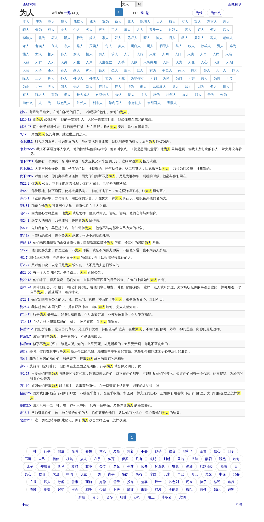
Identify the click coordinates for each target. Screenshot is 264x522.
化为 (42, 38)
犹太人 (40, 95)
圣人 (114, 70)
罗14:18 (25, 322)
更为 (102, 30)
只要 (236, 474)
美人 (121, 46)
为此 (121, 78)
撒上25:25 (27, 149)
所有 (139, 474)
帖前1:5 (25, 393)
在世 (33, 482)
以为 (188, 86)
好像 (102, 482)
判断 (166, 459)
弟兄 (116, 466)
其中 (88, 466)
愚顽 (189, 466)
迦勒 (231, 489)
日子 (231, 451)
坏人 (54, 38)
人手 (121, 62)
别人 (51, 21)
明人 (150, 46)
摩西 (153, 474)
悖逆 (217, 482)
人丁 (127, 54)
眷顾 (33, 489)
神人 (89, 70)
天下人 (221, 70)
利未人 (98, 103)
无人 (51, 86)
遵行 (231, 482)
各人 (89, 30)
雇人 (127, 30)
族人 (185, 95)
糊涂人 (27, 38)
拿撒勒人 (134, 103)
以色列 (174, 482)
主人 (144, 95)
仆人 (64, 54)
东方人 (212, 21)
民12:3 (24, 134)
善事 (75, 482)
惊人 (159, 38)
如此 (217, 489)
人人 (51, 62)
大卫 (55, 474)
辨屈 (82, 497)
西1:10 (24, 386)
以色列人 (64, 103)
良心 (28, 474)
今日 (102, 489)
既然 (222, 459)
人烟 (229, 62)
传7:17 (24, 235)
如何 (236, 459)
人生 (76, 62)
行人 (118, 86)
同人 (235, 70)
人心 (204, 62)
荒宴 (144, 482)
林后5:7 (25, 336)
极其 (69, 459)
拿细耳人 (154, 103)
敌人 (197, 21)
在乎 (97, 459)
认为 (178, 62)
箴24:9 (24, 220)
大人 (159, 21)
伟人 (204, 78)
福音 (172, 451)
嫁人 (92, 38)
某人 (178, 46)
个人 (76, 30)
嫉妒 (125, 474)
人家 (152, 54)
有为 (54, 95)
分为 (38, 30)
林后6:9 (25, 344)
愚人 (67, 95)
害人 (188, 30)
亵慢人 (172, 103)
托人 (51, 78)
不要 (144, 451)
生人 (127, 70)
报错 (239, 504)
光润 (182, 497)
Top (27, 504)
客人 (213, 38)
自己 (42, 459)
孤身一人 (156, 30)
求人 (114, 54)
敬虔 (61, 482)
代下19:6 (26, 176)
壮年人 (171, 95)
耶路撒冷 (206, 466)
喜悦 (88, 451)
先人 (76, 86)
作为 (223, 95)
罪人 (198, 95)
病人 (64, 21)
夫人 (64, 30)
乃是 (116, 451)
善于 (116, 482)
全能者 (174, 489)
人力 (203, 54)
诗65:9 (24, 191)
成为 (93, 21)
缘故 (130, 489)
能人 (25, 54)
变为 (38, 21)
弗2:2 (24, 351)
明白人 (136, 46)
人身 (64, 62)
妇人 (51, 30)
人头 (166, 62)
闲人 (64, 86)
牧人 (191, 46)
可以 (194, 474)
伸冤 (111, 459)
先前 (130, 466)
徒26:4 (24, 307)
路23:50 (25, 272)
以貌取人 (159, 86)
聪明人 (145, 21)
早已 (180, 474)
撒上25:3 (26, 141)
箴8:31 (24, 206)
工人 (114, 30)
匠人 (146, 38)
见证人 (132, 38)
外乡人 (78, 78)
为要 (229, 78)
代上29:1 (26, 168)
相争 (88, 489)
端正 (151, 497)
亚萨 (116, 489)
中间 (69, 474)
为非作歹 (137, 78)
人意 (25, 70)
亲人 (76, 54)
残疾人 (78, 21)
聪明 (42, 474)
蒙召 (208, 459)
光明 (153, 459)
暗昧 (123, 497)
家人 (105, 38)
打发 (158, 489)
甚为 (102, 70)
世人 (140, 70)
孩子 (203, 482)
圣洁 (180, 459)
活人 (67, 38)
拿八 (102, 451)
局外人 (199, 38)
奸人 (118, 38)
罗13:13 (25, 314)
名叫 (75, 451)
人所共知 (150, 62)
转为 (156, 95)
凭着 (130, 451)
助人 (131, 95)
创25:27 (25, 127)
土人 (38, 78)
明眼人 (164, 46)
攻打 (75, 466)
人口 (178, 54)
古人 (140, 30)
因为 (200, 86)
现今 (189, 482)
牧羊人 (206, 46)
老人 (25, 46)
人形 (216, 62)
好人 (200, 30)
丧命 (109, 497)
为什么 (216, 13)
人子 (38, 70)
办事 (111, 474)
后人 (226, 30)
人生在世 (105, 62)
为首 (216, 78)
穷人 (102, 54)
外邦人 (82, 103)
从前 (194, 459)
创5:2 (24, 112)
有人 (25, 95)
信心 (217, 451)
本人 (26, 21)
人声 (89, 62)
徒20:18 (25, 280)
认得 (137, 497)
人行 (140, 54)
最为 (211, 95)
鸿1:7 (24, 257)
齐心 (95, 497)
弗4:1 (24, 359)
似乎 (158, 451)
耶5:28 (24, 250)
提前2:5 (25, 405)
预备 (144, 466)
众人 (118, 95)
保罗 (125, 459)
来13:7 (24, 413)
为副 (153, 78)
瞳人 (25, 78)
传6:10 (24, 228)
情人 (89, 54)
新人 (89, 86)
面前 (88, 482)
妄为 (108, 78)
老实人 (40, 46)
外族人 (94, 78)
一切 (97, 474)
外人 (64, 78)
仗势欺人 (102, 95)
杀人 (51, 70)
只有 (139, 459)
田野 (144, 489)
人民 (216, 54)
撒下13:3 (26, 161)
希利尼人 (115, 103)
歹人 (185, 21)
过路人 (174, 30)
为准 (38, 86)
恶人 (226, 21)
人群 (38, 62)
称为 (105, 21)
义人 (175, 86)
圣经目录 (235, 4)
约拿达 (160, 466)
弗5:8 (24, 366)
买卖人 (94, 46)
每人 (108, 46)
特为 (194, 70)
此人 (131, 21)
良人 (54, 46)
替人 (206, 70)
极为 (80, 38)
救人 (184, 38)
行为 (130, 86)
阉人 (143, 86)
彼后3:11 (26, 420)
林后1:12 (26, 329)
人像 (191, 62)
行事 (47, 451)
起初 (61, 489)
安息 (175, 466)
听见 (61, 466)
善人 (64, 70)
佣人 (213, 86)
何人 (213, 30)
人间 (165, 54)
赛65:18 (25, 243)
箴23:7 (24, 213)
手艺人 (167, 70)
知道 (61, 451)
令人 (67, 46)
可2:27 (24, 265)
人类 (190, 54)
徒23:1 (24, 299)
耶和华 (188, 451)
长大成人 (83, 95)
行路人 (104, 86)
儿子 (30, 466)
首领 (203, 489)
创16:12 (25, 119)
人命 (25, 62)
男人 (220, 46)
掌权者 (167, 497)
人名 (228, 54)
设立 (83, 474)
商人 (76, 70)
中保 (222, 474)
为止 (25, 86)
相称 (55, 459)
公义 (102, 466)
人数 (134, 62)
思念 (208, 474)
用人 (226, 86)
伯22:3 (24, 183)
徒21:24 (25, 287)
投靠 (130, 482)
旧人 (172, 38)
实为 (152, 70)
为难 (199, 13)
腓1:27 (24, 373)
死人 (181, 70)
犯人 (25, 30)
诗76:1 (24, 198)
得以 (189, 489)
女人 (38, 54)
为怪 (166, 78)
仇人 (118, 21)
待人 (172, 21)
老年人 (228, 38)
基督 (203, 451)
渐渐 (223, 466)
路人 (80, 46)
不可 (28, 459)
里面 (75, 489)
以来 (166, 474)
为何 (178, 78)
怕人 (51, 54)
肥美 (47, 489)
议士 (158, 482)
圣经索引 (29, 4)
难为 (233, 46)
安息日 (45, 466)
